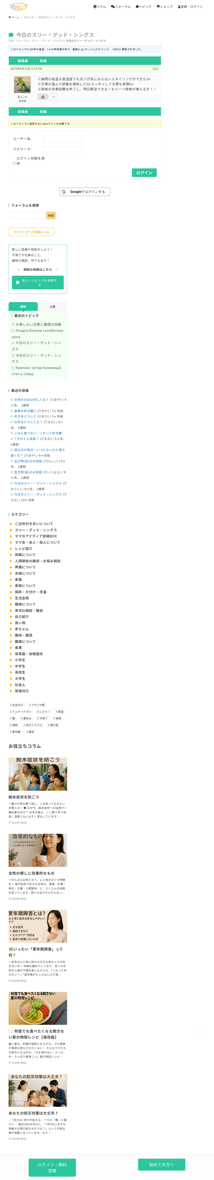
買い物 (19, 622)
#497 (156, 68)
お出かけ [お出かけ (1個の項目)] (17, 705)
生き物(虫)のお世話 (28, 461)
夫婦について (25, 573)
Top (11, 40)
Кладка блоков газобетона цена (37, 333)
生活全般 (21, 597)
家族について (25, 585)
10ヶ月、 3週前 (109, 49)
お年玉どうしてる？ (28, 422)
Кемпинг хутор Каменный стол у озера (36, 370)
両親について (25, 554)
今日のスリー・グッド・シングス (36, 345)
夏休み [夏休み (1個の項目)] (27, 718)
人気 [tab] (52, 306)
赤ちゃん (21, 628)
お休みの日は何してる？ (31, 399)
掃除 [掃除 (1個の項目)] (15, 725)
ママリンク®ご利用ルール (31, 232)
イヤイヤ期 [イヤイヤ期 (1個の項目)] (38, 705)
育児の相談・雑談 (28, 610)
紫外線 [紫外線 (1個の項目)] (16, 731)
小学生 (19, 659)
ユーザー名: (22, 138)
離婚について (25, 641)
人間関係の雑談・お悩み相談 (37, 560)
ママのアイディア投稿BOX (35, 535)
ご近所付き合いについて (34, 523)
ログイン (144, 173)
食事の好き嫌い (25, 411)
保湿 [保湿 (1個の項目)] (61, 711)
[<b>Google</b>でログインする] (85, 192)
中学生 (19, 666)
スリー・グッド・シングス (48, 40)
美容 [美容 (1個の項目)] (31, 731)
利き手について (25, 416)
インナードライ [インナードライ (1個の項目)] (21, 711)
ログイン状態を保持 (31, 161)
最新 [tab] (23, 306)
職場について (25, 604)
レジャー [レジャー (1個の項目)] (44, 711)
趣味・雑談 (23, 635)
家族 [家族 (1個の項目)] (58, 718)
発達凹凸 (21, 690)
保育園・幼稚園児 (28, 653)
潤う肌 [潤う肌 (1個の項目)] (54, 725)
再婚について (25, 566)
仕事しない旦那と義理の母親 (38, 324)
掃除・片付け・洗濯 (30, 591)
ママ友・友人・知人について (37, 542)
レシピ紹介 (23, 548)
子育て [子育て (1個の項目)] (44, 718)
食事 (18, 647)
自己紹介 (21, 616)
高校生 (19, 672)
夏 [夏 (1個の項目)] (13, 718)
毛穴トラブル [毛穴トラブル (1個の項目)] (34, 725)
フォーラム (22, 40)
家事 (18, 579)
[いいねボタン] (43, 97)
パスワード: (22, 148)
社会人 (19, 684)
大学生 (19, 678)
